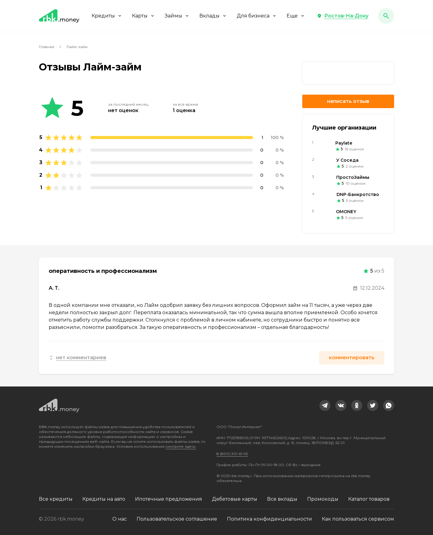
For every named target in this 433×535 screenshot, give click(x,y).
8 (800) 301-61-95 (232, 453)
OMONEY (346, 211)
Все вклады (282, 499)
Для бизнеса (257, 16)
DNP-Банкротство (358, 194)
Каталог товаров (369, 499)
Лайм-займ (77, 46)
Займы (177, 16)
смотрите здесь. (180, 446)
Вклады (213, 16)
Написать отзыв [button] (348, 101)
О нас (119, 519)
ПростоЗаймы (352, 177)
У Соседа (347, 160)
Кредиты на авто (103, 499)
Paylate (343, 143)
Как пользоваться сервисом (358, 519)
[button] (342, 16)
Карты (143, 16)
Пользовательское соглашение (177, 519)
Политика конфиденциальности (269, 519)
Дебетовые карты (234, 499)
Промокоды (322, 499)
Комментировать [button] (352, 357)
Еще (296, 16)
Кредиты (107, 16)
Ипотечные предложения (168, 499)
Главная (46, 46)
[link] (348, 73)
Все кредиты (56, 499)
